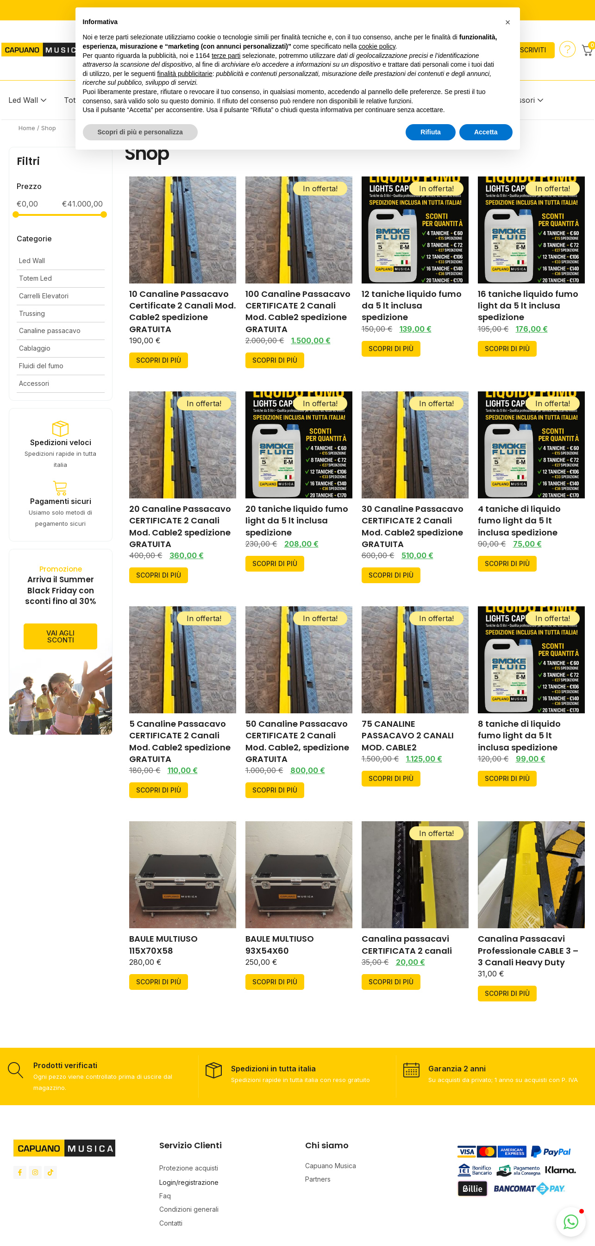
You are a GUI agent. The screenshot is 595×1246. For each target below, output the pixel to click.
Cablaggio (34, 348)
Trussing (32, 313)
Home (27, 128)
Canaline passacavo (50, 330)
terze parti (226, 55)
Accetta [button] (486, 132)
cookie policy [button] (376, 46)
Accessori (34, 383)
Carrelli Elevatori (44, 296)
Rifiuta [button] (430, 132)
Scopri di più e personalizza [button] (140, 132)
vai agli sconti (60, 651)
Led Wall (23, 100)
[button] (571, 1222)
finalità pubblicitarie (185, 73)
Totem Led (35, 278)
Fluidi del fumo (41, 366)
